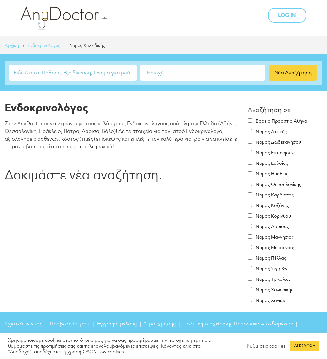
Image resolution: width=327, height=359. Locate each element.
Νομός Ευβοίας (272, 163)
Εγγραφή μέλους (117, 323)
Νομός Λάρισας (272, 227)
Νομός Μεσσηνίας (275, 248)
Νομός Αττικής (271, 132)
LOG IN (287, 15)
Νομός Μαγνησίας (275, 237)
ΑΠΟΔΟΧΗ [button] (304, 346)
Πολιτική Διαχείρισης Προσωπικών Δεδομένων (238, 323)
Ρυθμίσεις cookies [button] (266, 346)
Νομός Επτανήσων (275, 153)
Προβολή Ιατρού (69, 323)
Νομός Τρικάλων (273, 279)
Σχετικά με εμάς (23, 323)
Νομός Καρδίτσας (275, 195)
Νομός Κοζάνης (272, 205)
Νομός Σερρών (271, 269)
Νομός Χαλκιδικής (274, 290)
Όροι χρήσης (160, 323)
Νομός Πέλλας (271, 258)
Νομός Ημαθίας (272, 174)
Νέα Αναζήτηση (293, 72)
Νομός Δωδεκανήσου (278, 142)
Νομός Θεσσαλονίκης (278, 184)
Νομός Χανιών (271, 300)
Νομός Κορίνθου (273, 216)
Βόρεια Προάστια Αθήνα (281, 121)
